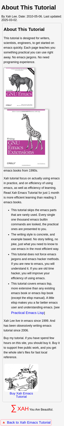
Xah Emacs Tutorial (35, 422)
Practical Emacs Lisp (27, 313)
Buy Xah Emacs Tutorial (21, 381)
